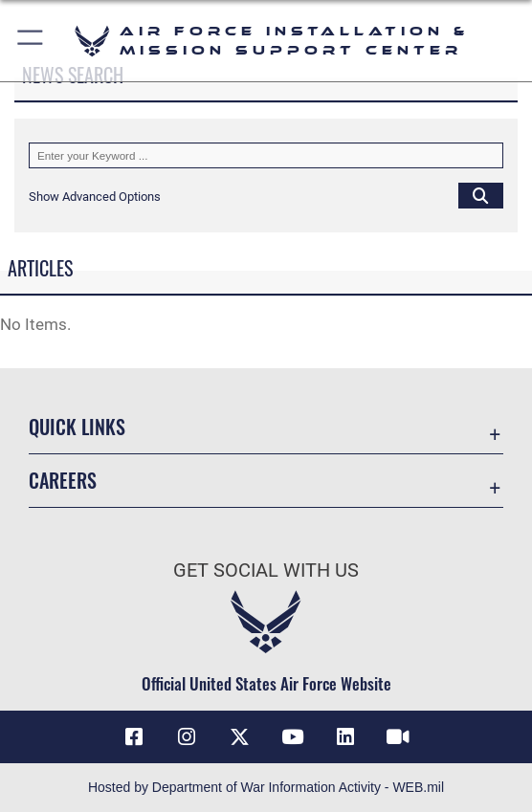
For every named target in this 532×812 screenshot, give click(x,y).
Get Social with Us (266, 570)
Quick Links (77, 426)
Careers (63, 480)
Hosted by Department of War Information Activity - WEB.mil (266, 787)
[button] (31, 40)
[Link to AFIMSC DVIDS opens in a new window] (398, 737)
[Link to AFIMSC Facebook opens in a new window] (134, 737)
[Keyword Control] (266, 155)
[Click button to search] (480, 195)
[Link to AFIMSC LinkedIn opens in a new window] (345, 737)
